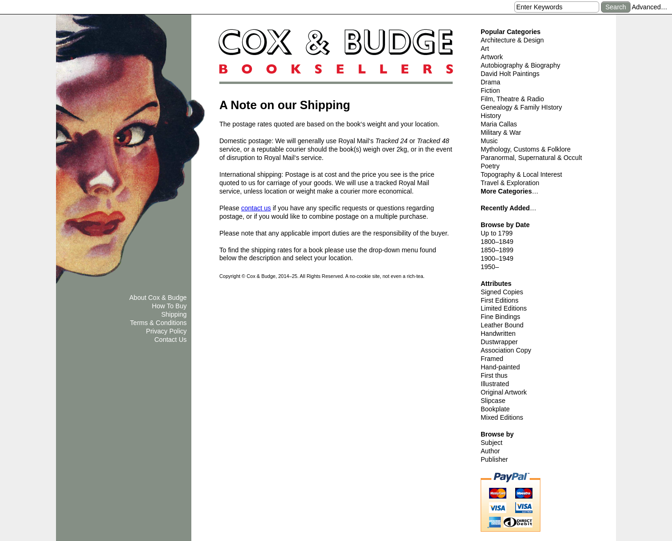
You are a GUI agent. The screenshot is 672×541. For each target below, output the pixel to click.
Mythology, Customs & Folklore (526, 149)
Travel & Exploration (510, 183)
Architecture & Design (512, 40)
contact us (256, 208)
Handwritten (498, 333)
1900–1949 (497, 258)
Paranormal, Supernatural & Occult (531, 157)
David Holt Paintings (510, 73)
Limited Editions (504, 308)
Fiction (490, 90)
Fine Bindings (500, 316)
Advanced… (649, 7)
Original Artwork (504, 392)
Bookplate (495, 409)
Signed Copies (502, 292)
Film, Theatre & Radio (512, 99)
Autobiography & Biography (520, 65)
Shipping (174, 314)
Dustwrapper (499, 342)
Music (489, 141)
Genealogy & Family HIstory (521, 107)
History (491, 115)
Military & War (501, 132)
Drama (490, 82)
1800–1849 (497, 241)
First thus (494, 375)
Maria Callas (499, 124)
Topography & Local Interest (521, 174)
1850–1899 (497, 250)
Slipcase (493, 400)
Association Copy (506, 350)
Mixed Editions (502, 417)
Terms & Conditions (158, 322)
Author (490, 451)
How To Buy (169, 306)
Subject (492, 442)
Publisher (494, 459)
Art (485, 48)
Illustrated (495, 384)
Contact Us (170, 339)
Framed (492, 358)
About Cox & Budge (158, 297)
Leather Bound (502, 325)
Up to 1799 (497, 233)
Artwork (492, 57)
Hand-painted (500, 367)
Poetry (490, 166)
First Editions (499, 300)
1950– (490, 266)
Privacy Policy (166, 331)
